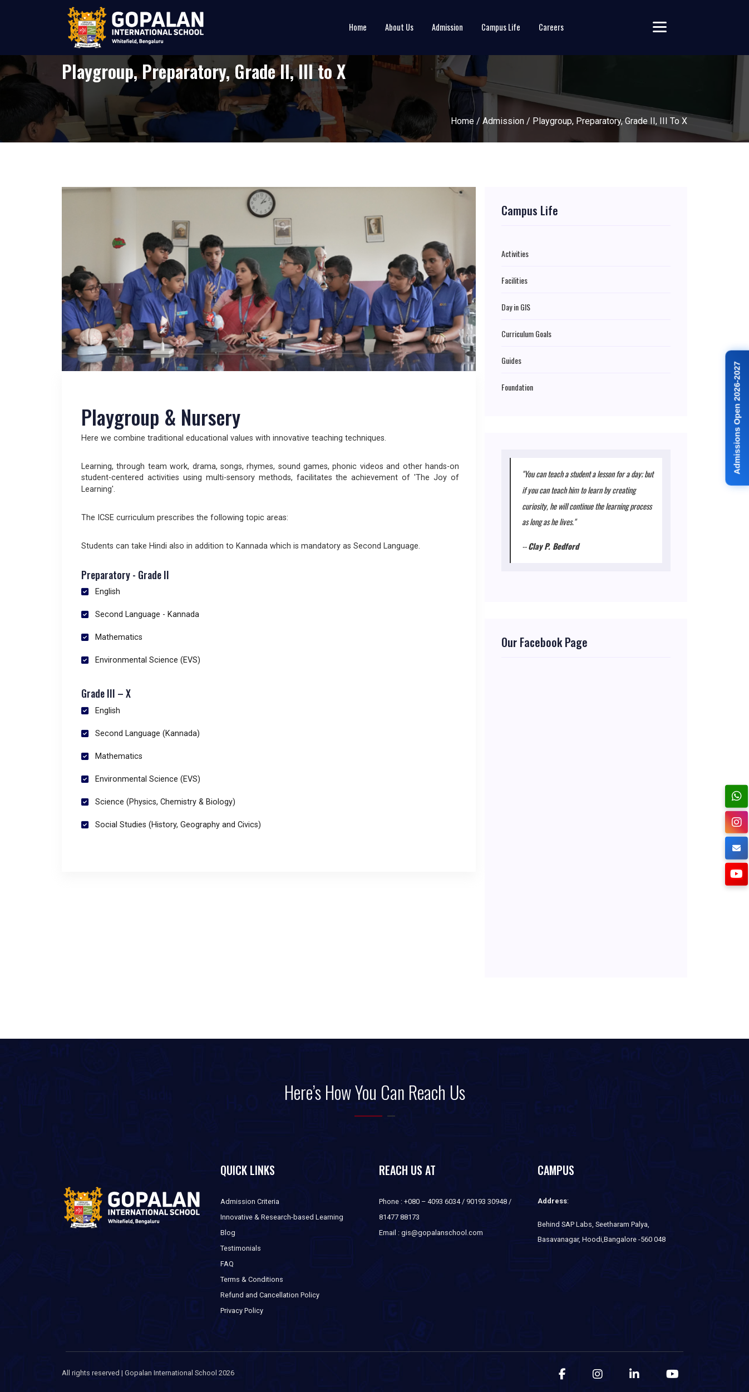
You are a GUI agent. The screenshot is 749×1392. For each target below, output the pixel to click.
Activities (515, 253)
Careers (551, 27)
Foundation (517, 387)
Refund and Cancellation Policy (269, 1295)
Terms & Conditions (251, 1279)
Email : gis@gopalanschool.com (431, 1232)
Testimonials (240, 1248)
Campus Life (500, 27)
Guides (511, 360)
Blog (227, 1232)
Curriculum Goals (526, 333)
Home (358, 27)
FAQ (227, 1264)
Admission (447, 27)
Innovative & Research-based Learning (281, 1217)
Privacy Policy (241, 1310)
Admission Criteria (249, 1201)
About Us (399, 27)
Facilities (514, 280)
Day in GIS (515, 307)
